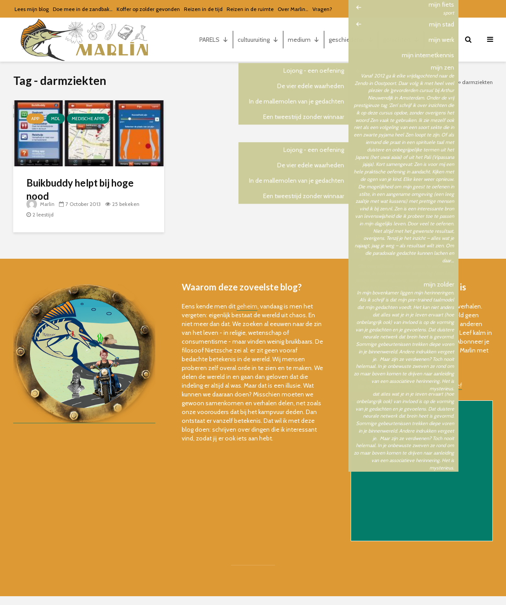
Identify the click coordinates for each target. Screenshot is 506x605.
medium (303, 39)
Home (448, 82)
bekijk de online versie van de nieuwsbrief (406, 385)
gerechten (401, 39)
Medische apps (88, 118)
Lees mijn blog (32, 9)
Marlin (40, 204)
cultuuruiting (258, 39)
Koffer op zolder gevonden (148, 9)
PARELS (213, 39)
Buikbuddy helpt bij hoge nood (80, 189)
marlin (441, 39)
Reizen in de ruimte (250, 9)
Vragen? (322, 9)
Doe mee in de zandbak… (83, 9)
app (35, 118)
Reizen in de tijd (203, 9)
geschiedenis (351, 39)
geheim (247, 306)
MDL (55, 118)
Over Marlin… (293, 9)
